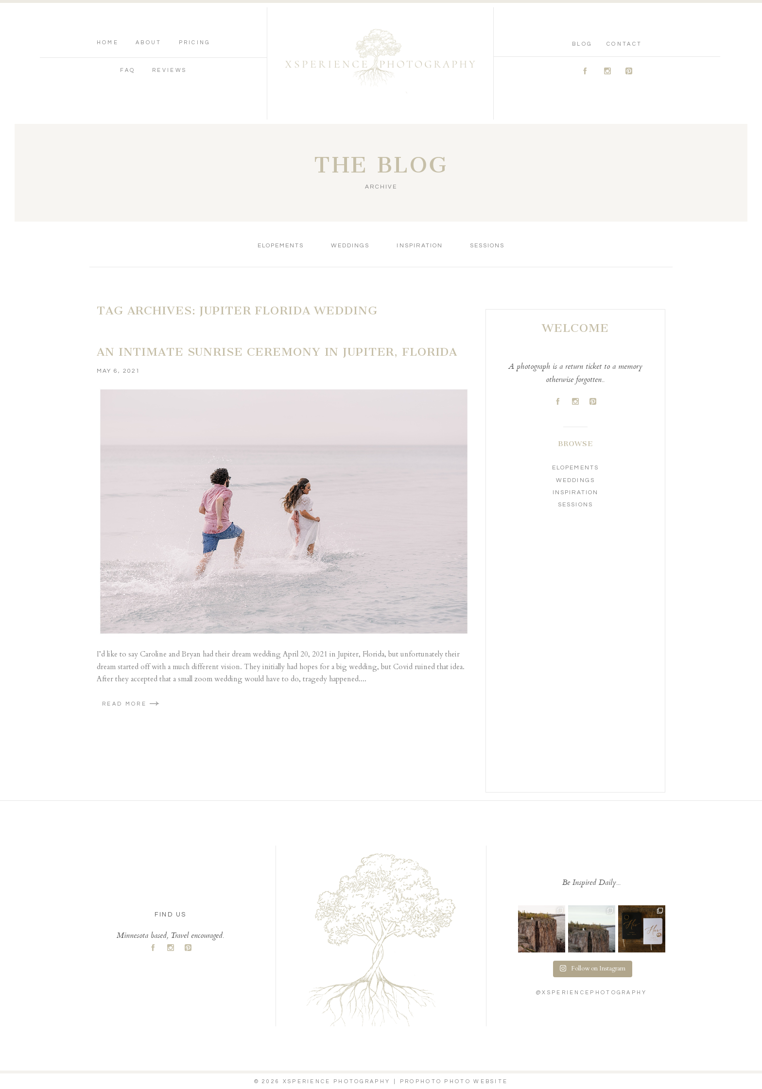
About (149, 42)
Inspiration (419, 245)
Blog (582, 44)
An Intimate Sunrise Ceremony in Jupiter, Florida (277, 352)
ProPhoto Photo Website (454, 1081)
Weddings (350, 245)
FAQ (127, 70)
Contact (624, 44)
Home (108, 42)
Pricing (194, 42)
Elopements (281, 245)
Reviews (169, 70)
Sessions (487, 245)
